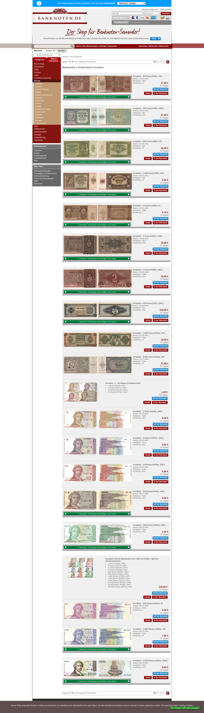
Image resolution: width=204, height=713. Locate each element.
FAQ (35, 161)
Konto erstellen (165, 10)
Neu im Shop (39, 64)
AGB (36, 181)
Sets (36, 126)
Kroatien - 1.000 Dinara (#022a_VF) (149, 629)
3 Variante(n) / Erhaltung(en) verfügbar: (97, 130)
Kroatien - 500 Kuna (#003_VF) (147, 141)
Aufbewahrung (39, 137)
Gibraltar (38, 82)
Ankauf (36, 153)
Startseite (38, 51)
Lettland (38, 116)
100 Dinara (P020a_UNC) (118, 572)
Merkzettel (153, 46)
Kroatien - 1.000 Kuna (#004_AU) (148, 173)
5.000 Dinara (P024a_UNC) (119, 580)
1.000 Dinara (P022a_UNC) (119, 576)
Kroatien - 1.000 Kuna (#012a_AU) (149, 333)
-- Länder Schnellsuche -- (47, 55)
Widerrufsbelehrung (41, 176)
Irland (37, 96)
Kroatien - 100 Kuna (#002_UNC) (148, 108)
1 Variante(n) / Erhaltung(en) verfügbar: (97, 97)
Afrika (36, 70)
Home (78, 46)
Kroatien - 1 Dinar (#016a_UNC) (147, 411)
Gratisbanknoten (40, 158)
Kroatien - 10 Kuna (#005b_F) (146, 205)
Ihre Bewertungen (90, 46)
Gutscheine (38, 140)
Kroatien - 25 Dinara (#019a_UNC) (149, 491)
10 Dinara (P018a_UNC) (118, 390)
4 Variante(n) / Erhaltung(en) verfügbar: (97, 225)
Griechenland (40, 85)
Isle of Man (39, 102)
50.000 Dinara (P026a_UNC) (119, 585)
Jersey (38, 108)
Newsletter (112, 46)
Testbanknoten (39, 129)
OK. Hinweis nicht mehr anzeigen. (185, 708)
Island (37, 99)
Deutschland (39, 67)
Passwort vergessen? (150, 10)
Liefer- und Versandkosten (44, 179)
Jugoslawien (40, 110)
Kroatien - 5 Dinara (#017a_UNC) (148, 438)
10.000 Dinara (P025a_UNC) (119, 582)
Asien (36, 75)
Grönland (39, 88)
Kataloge (37, 135)
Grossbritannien (41, 91)
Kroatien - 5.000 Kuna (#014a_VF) (148, 357)
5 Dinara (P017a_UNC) (117, 388)
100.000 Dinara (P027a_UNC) (120, 587)
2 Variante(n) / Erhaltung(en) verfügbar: (97, 162)
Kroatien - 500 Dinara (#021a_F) (148, 603)
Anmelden (143, 46)
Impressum (38, 184)
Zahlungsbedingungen (42, 171)
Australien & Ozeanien (42, 78)
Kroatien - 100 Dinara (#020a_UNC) (149, 525)
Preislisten (38, 151)
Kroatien (59, 51)
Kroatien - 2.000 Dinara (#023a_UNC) (150, 660)
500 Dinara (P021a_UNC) (118, 574)
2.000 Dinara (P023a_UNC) (119, 578)
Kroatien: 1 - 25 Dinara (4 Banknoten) (122, 383)
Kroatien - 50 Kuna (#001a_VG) (147, 76)
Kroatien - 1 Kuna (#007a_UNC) (147, 236)
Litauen (38, 122)
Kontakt (103, 46)
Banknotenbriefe (40, 132)
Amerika (37, 72)
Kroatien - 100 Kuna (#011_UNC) (148, 303)
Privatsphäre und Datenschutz (45, 173)
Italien (37, 105)
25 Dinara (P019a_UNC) (118, 392)
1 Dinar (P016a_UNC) (117, 386)
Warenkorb (164, 46)
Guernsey (39, 93)
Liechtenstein (40, 119)
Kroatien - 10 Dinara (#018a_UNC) (149, 464)
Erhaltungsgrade (40, 156)
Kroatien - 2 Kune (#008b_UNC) (147, 270)
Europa (49, 51)
